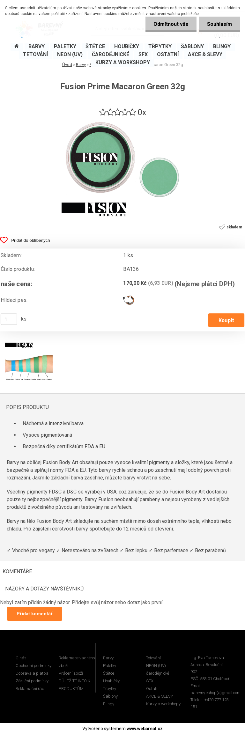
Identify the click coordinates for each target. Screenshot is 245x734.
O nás (21, 658)
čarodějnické (157, 673)
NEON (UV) (156, 665)
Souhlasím (219, 24)
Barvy (108, 658)
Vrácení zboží (71, 673)
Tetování (153, 658)
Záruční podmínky (32, 680)
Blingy (108, 703)
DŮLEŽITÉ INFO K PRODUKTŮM (74, 684)
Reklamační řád (30, 688)
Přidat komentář (35, 614)
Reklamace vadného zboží (77, 662)
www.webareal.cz (145, 728)
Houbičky (111, 680)
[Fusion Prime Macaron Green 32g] (122, 120)
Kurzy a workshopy (163, 703)
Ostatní (153, 688)
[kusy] (9, 319)
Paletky (109, 665)
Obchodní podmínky (33, 665)
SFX (149, 680)
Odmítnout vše (171, 24)
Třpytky (109, 688)
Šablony (110, 696)
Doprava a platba (32, 673)
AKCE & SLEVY (159, 696)
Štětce (108, 673)
